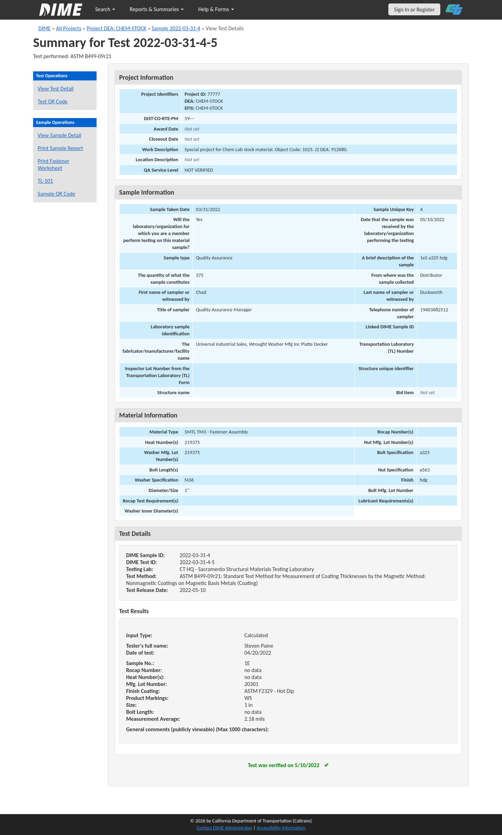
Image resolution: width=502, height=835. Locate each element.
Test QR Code (53, 101)
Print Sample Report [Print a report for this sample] (60, 148)
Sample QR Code (56, 193)
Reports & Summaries (157, 9)
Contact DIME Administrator (224, 828)
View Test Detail (56, 88)
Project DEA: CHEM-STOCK (116, 28)
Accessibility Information (281, 828)
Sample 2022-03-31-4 (176, 28)
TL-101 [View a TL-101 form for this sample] (45, 181)
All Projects (68, 28)
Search (105, 9)
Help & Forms (216, 9)
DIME (44, 28)
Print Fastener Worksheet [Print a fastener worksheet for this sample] (53, 164)
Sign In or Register (414, 9)
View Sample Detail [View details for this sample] (59, 135)
